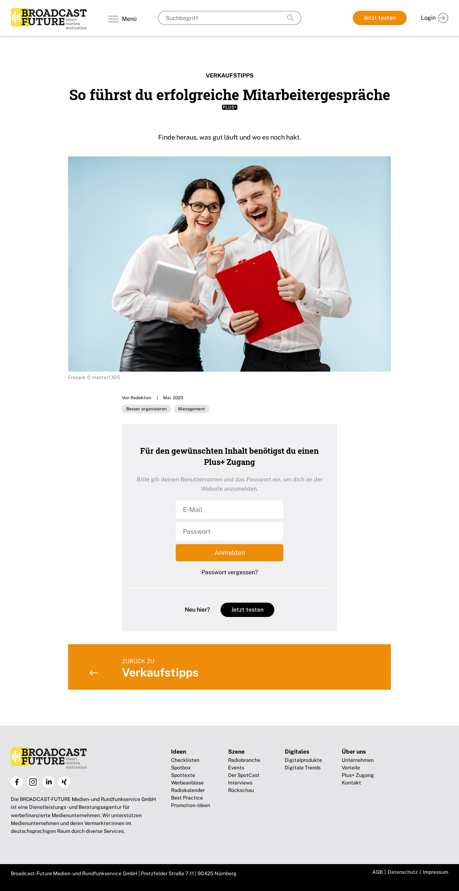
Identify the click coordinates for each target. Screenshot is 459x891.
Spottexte (183, 775)
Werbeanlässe (187, 783)
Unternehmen (358, 760)
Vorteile (351, 767)
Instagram (33, 782)
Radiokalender (188, 790)
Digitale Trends (303, 767)
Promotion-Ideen (190, 805)
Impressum (435, 872)
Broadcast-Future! (49, 18)
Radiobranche (244, 760)
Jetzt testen (380, 17)
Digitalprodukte (303, 760)
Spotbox (181, 767)
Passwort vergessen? (230, 572)
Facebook (17, 782)
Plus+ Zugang (358, 775)
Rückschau (241, 790)
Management (191, 408)
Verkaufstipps (230, 75)
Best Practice (187, 798)
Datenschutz (403, 872)
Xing (64, 782)
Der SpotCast (244, 775)
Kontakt (351, 783)
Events (236, 767)
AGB (377, 872)
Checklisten (185, 760)
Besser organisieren (146, 408)
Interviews (240, 783)
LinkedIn (48, 782)
